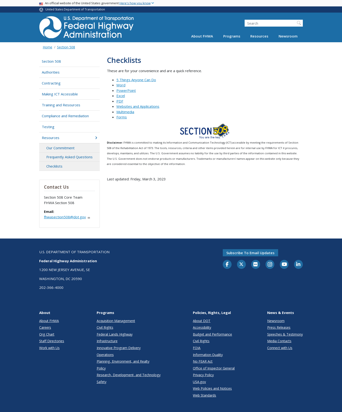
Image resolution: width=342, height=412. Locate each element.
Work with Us (49, 348)
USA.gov (199, 381)
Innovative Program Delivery (119, 348)
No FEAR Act (203, 361)
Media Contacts (279, 341)
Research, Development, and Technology (129, 375)
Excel (120, 95)
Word (120, 85)
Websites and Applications (137, 106)
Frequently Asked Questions (69, 156)
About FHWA (202, 36)
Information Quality (208, 354)
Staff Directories (51, 341)
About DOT (201, 320)
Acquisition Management (116, 320)
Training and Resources (61, 105)
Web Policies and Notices (212, 388)
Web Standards (204, 395)
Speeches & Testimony (285, 334)
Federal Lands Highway (115, 334)
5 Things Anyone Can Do (136, 79)
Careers (45, 327)
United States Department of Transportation (75, 9)
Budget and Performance (212, 334)
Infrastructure (107, 341)
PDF (119, 101)
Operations (105, 354)
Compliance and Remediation (65, 115)
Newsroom (288, 36)
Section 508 (66, 47)
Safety (101, 381)
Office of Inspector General (214, 368)
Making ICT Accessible (60, 94)
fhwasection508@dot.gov (67, 217)
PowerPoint (126, 90)
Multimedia (125, 111)
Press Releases (278, 327)
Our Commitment (60, 147)
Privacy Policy (203, 375)
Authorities (51, 72)
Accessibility (202, 327)
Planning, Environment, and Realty (123, 361)
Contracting (51, 83)
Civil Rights (105, 327)
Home (47, 47)
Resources (259, 36)
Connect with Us (279, 348)
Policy (101, 368)
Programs (231, 36)
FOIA (196, 348)
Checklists (54, 166)
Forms (121, 117)
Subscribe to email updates (250, 252)
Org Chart (46, 334)
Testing (48, 126)
